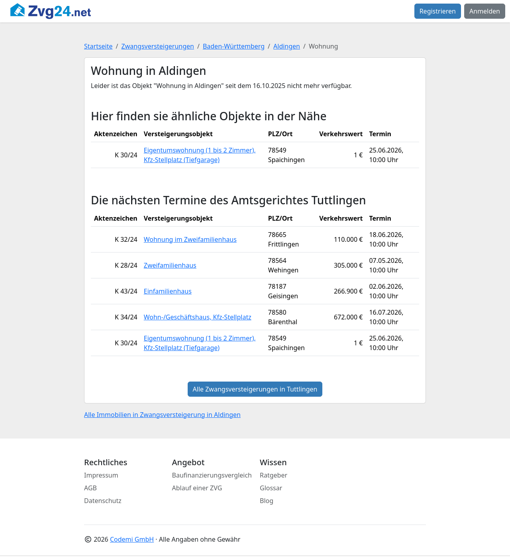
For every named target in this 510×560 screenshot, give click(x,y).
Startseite (98, 46)
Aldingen (286, 46)
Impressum (101, 475)
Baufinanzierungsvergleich (212, 475)
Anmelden (484, 11)
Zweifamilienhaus (170, 265)
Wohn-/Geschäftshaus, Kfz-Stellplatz (197, 317)
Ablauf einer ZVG (197, 488)
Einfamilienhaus (168, 291)
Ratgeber (273, 475)
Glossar (271, 488)
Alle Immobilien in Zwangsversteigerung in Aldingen (162, 414)
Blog (266, 500)
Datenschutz (103, 500)
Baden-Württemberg (234, 46)
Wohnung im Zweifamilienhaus (190, 239)
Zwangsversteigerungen (158, 46)
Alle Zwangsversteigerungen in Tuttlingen (255, 389)
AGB (90, 488)
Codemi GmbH (132, 539)
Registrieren (438, 11)
